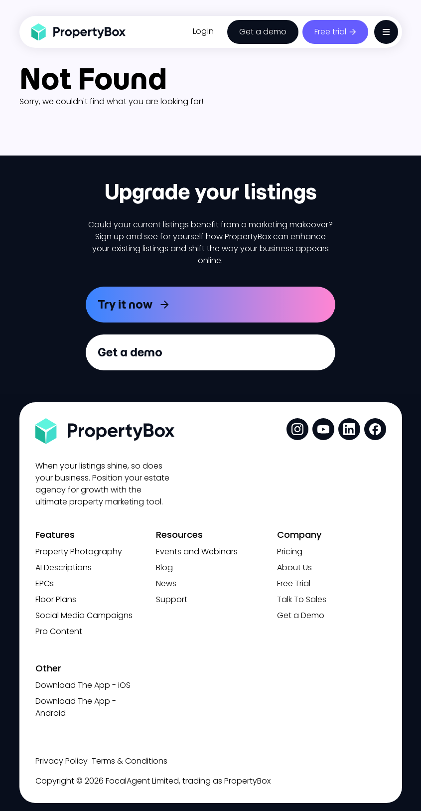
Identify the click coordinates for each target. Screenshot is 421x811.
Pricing (289, 551)
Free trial (330, 31)
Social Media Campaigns (84, 615)
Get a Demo (300, 615)
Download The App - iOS (83, 685)
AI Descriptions (63, 567)
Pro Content (58, 631)
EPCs (44, 583)
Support (171, 599)
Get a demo (262, 31)
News (166, 583)
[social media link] (297, 429)
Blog (164, 567)
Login (203, 31)
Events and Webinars (197, 551)
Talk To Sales (301, 599)
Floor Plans (55, 599)
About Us (294, 567)
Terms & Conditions (129, 761)
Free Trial (293, 583)
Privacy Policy (61, 761)
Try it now (125, 304)
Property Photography (78, 551)
